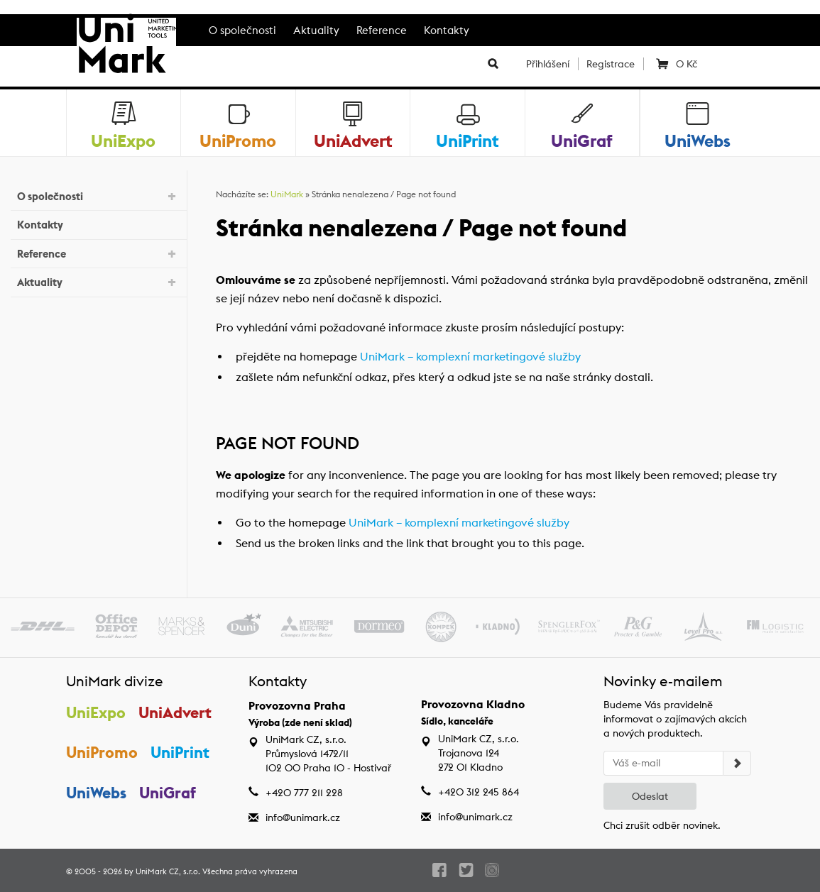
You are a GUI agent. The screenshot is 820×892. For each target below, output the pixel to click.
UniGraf (168, 793)
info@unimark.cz (303, 817)
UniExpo (96, 712)
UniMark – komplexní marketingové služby (470, 356)
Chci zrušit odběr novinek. (662, 825)
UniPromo (102, 752)
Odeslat (650, 796)
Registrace (610, 64)
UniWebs (96, 793)
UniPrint (180, 752)
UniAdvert (175, 712)
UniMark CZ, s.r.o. (168, 871)
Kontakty (446, 30)
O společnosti (242, 30)
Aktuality (316, 30)
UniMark (286, 194)
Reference (381, 30)
